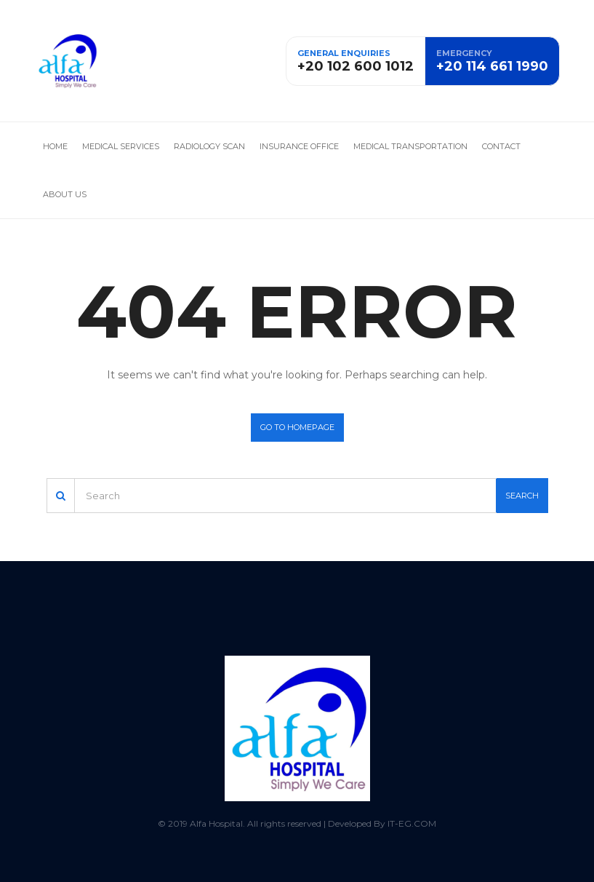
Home (55, 146)
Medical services (120, 146)
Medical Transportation (410, 146)
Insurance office (299, 146)
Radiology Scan (209, 146)
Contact (501, 146)
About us (65, 194)
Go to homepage (297, 427)
